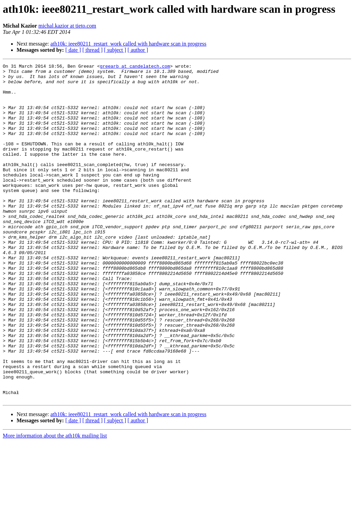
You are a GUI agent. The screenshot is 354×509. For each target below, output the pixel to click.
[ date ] (73, 50)
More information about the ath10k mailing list (55, 503)
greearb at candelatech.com (135, 67)
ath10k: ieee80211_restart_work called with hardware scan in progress (128, 44)
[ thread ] (92, 50)
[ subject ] (115, 50)
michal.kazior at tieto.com (67, 26)
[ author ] (138, 50)
